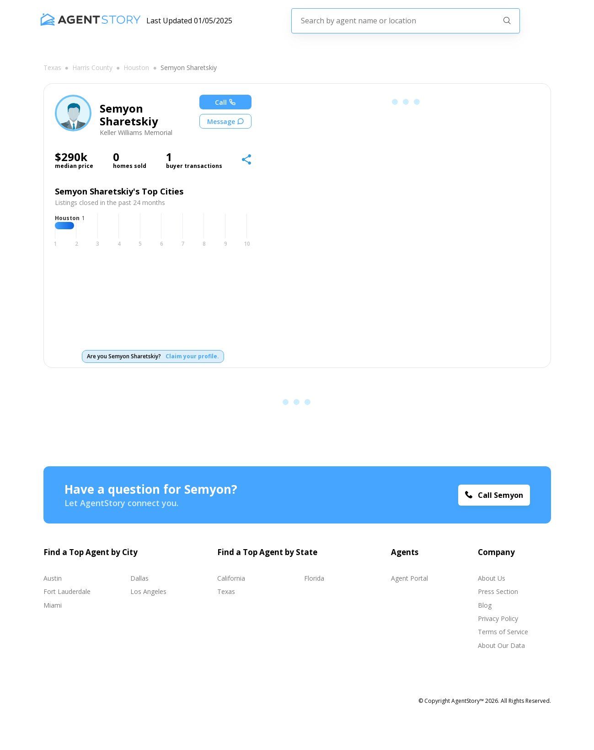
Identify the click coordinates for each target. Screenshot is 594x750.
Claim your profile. (192, 356)
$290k (71, 157)
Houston (136, 67)
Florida (314, 578)
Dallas (139, 578)
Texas (52, 67)
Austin (52, 578)
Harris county (92, 67)
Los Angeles (148, 591)
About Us (491, 578)
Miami (52, 605)
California (231, 578)
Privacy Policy (498, 618)
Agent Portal (409, 578)
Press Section (498, 591)
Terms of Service (503, 631)
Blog (485, 605)
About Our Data (501, 645)
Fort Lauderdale (67, 591)
